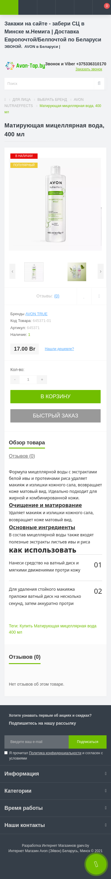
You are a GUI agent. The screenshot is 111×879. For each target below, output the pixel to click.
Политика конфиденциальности (55, 753)
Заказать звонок (88, 69)
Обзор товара (27, 443)
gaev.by (83, 846)
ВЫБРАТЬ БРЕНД (52, 100)
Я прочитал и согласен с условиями (56, 755)
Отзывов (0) (22, 456)
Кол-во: (17, 369)
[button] (46, 7)
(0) (56, 296)
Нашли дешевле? (59, 349)
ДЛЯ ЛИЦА (21, 100)
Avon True (36, 314)
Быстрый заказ (55, 416)
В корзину (55, 396)
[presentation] (12, 271)
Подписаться (87, 742)
